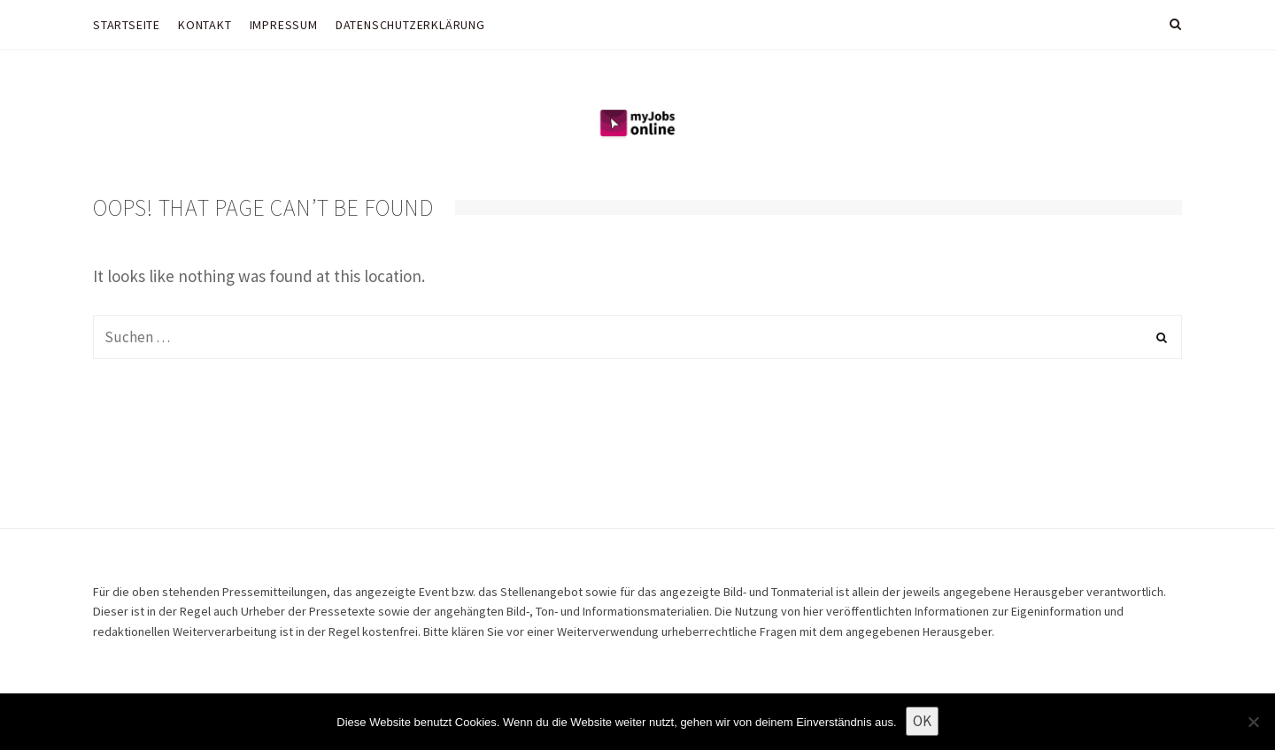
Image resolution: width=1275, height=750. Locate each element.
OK (922, 721)
